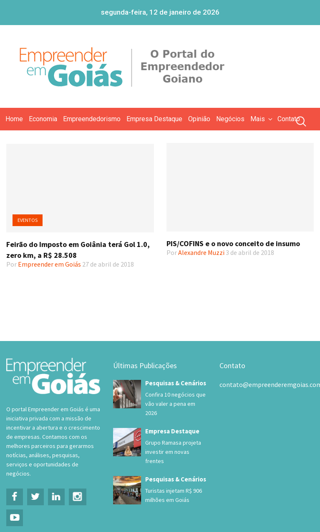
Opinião (199, 119)
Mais (262, 119)
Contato (288, 119)
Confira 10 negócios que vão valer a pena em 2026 (175, 404)
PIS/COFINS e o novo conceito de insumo (233, 243)
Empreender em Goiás (49, 264)
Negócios (230, 119)
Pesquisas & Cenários (175, 383)
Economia (43, 119)
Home (14, 119)
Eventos (28, 220)
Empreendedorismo (92, 119)
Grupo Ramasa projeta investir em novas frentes (173, 452)
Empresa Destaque (154, 119)
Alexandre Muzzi (201, 252)
